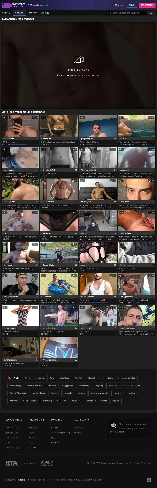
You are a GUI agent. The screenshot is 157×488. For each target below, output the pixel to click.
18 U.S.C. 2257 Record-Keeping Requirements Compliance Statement (119, 463)
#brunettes (93, 378)
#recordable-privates (100, 393)
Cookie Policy (12, 448)
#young (116, 401)
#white (104, 401)
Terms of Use (12, 433)
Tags (31, 443)
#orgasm (81, 393)
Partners (55, 443)
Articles (32, 438)
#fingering (99, 386)
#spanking (61, 401)
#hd (123, 386)
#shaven (132, 393)
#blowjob (78, 378)
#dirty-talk (51, 386)
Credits (54, 428)
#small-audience (30, 401)
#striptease (77, 401)
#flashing (113, 386)
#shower (14, 401)
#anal (52, 378)
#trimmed (91, 401)
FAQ (53, 438)
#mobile (68, 393)
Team (31, 433)
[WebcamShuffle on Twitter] (149, 480)
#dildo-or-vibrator (34, 386)
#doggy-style (67, 386)
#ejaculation (84, 386)
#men (27, 378)
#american (39, 378)
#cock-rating (15, 386)
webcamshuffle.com (20, 480)
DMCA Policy (12, 438)
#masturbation (39, 393)
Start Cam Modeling (60, 433)
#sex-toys (119, 393)
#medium (55, 393)
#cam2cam (108, 378)
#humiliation (136, 386)
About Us (33, 428)
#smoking (47, 401)
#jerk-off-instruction (18, 393)
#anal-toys (64, 378)
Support (78, 433)
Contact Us (79, 428)
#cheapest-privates (126, 378)
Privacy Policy (12, 428)
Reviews (32, 448)
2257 (8, 443)
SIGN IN (132, 5)
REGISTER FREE (147, 5)
